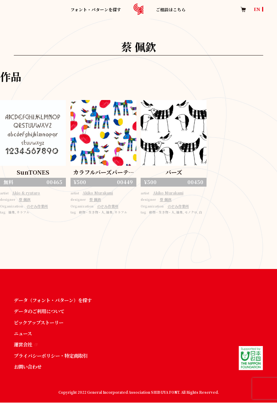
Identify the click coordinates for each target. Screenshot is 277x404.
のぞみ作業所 (38, 207)
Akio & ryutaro (26, 193)
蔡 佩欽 (25, 200)
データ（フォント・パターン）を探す (56, 300)
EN (257, 9)
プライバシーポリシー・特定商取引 (53, 356)
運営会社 (26, 345)
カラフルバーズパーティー (103, 173)
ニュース (23, 334)
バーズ (173, 172)
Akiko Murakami (99, 193)
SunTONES (33, 172)
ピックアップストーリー (40, 323)
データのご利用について (41, 311)
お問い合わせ (29, 367)
